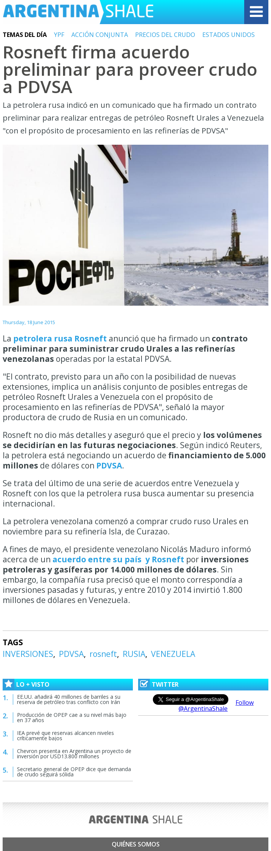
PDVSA (109, 465)
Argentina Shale (78, 12)
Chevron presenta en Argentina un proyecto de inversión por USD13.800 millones (74, 753)
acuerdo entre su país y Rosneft (119, 559)
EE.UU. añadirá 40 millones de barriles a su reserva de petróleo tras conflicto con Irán (68, 699)
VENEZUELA (173, 654)
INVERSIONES (28, 654)
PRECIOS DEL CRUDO (165, 35)
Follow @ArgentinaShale (216, 705)
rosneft (103, 654)
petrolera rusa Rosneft (61, 338)
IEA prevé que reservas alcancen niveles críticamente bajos (65, 735)
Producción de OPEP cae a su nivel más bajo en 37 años (71, 717)
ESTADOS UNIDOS (228, 35)
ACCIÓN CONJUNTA (99, 35)
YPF (59, 35)
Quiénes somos (136, 844)
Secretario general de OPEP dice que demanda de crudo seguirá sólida (74, 771)
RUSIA (134, 654)
